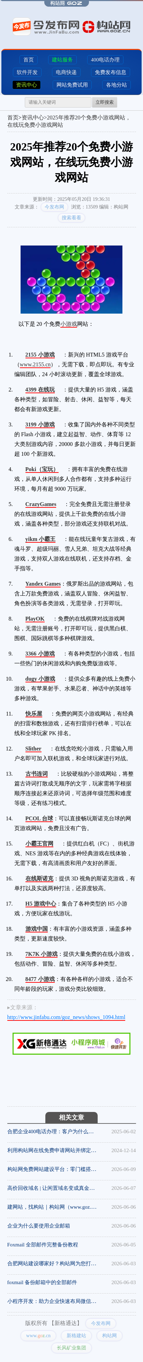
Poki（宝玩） (42, 469)
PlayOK (35, 619)
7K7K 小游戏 (41, 954)
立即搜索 (105, 102)
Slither (33, 749)
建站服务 (62, 60)
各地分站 (116, 85)
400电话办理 (105, 60)
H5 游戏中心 (40, 904)
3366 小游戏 (40, 654)
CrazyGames (41, 504)
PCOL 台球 (39, 818)
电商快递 (66, 72)
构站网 (109, 1335)
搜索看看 (71, 217)
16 (59, 538)
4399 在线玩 (40, 390)
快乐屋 (33, 714)
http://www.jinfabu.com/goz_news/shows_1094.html (66, 1017)
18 (60, 503)
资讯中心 (26, 85)
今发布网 (54, 207)
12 (58, 353)
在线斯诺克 (39, 878)
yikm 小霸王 (40, 539)
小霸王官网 (39, 844)
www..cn (38, 1335)
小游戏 (68, 324)
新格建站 (76, 1335)
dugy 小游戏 (40, 679)
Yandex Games (43, 584)
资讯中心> (34, 117)
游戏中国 (36, 929)
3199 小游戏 (40, 424)
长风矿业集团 (71, 1347)
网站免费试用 (72, 85)
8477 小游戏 (40, 979)
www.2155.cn (35, 364)
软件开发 (27, 72)
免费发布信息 (110, 72)
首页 (28, 60)
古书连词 (36, 774)
